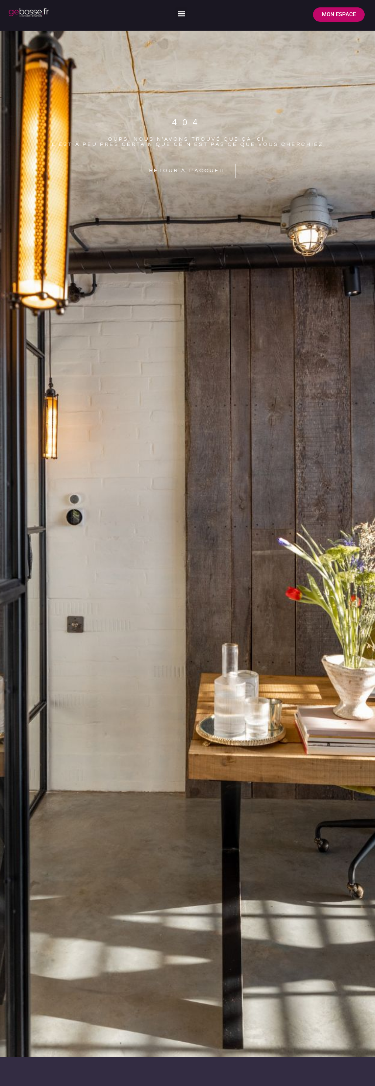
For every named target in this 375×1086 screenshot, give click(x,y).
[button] (181, 13)
